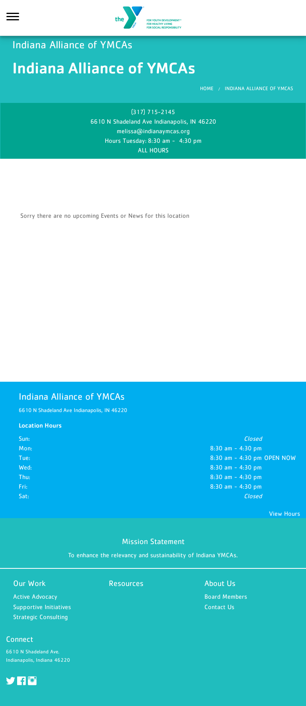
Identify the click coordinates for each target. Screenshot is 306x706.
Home (207, 88)
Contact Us (219, 606)
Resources (126, 583)
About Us (219, 583)
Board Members (225, 596)
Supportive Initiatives (42, 606)
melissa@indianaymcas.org (153, 130)
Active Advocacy (35, 596)
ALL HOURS (153, 150)
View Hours (284, 513)
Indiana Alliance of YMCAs (153, 18)
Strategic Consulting (40, 616)
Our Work (29, 583)
